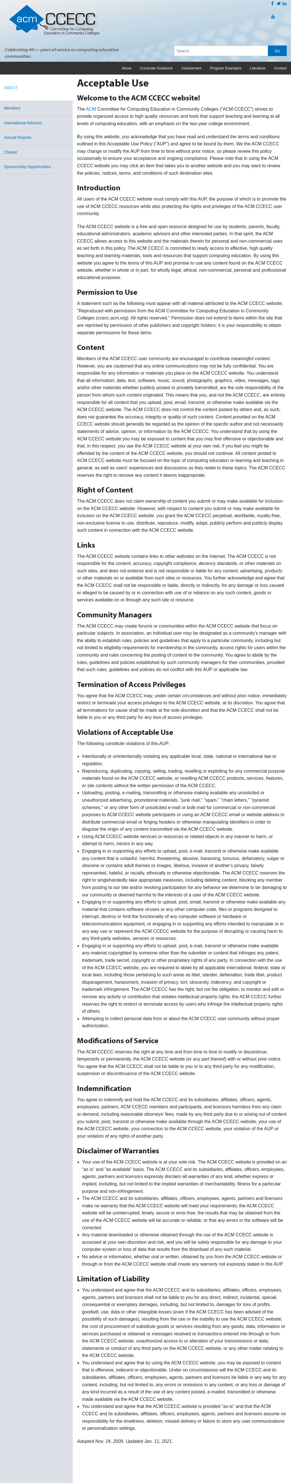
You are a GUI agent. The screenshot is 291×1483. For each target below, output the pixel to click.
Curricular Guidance (156, 68)
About (126, 68)
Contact (280, 68)
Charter (10, 152)
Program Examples (226, 68)
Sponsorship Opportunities (27, 166)
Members (12, 108)
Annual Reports (18, 137)
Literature (257, 68)
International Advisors (23, 123)
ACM (91, 109)
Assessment (191, 68)
